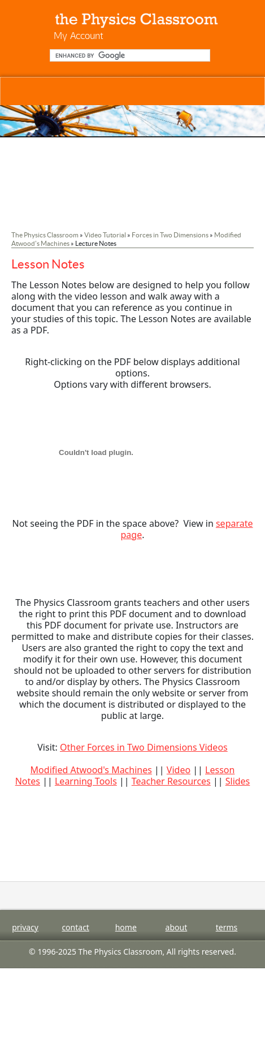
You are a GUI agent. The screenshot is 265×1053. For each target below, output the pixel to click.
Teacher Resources (171, 781)
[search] (128, 55)
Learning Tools (86, 781)
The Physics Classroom (45, 235)
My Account (78, 35)
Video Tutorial (105, 235)
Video (178, 770)
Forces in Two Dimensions (170, 235)
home (126, 927)
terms (227, 927)
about (177, 927)
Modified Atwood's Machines (91, 770)
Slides (237, 781)
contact (75, 927)
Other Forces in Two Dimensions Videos (144, 747)
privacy (25, 927)
